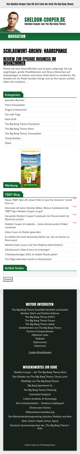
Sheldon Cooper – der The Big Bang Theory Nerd (40, 372)
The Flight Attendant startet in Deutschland (28, 259)
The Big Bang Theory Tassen (40, 320)
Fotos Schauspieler (15, 104)
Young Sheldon (13, 138)
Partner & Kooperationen (40, 331)
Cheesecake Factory (40, 407)
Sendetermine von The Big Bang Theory (40, 327)
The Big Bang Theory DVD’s (40, 316)
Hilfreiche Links (40, 334)
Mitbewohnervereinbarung (40, 412)
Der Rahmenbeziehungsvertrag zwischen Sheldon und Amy (40, 416)
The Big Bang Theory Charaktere (22, 123)
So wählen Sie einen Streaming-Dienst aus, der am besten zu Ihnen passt (37, 238)
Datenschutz (40, 342)
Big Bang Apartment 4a (40, 385)
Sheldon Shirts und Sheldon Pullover (40, 313)
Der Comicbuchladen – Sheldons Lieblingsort (40, 403)
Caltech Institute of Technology (40, 398)
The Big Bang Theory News (19, 128)
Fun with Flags (12, 114)
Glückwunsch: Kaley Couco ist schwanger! (27, 249)
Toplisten (40, 338)
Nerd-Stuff (10, 119)
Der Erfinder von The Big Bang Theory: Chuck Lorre (40, 376)
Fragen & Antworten (16, 109)
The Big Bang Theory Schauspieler (23, 133)
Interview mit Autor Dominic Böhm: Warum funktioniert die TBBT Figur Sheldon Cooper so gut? (37, 209)
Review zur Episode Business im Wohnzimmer (29, 61)
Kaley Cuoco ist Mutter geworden (23, 232)
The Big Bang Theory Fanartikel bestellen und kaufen (40, 309)
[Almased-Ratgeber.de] (30, 187)
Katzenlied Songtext (40, 394)
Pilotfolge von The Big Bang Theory (40, 381)
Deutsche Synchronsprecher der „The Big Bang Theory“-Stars (40, 427)
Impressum (40, 345)
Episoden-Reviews (14, 100)
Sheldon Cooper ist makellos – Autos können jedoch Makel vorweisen (36, 225)
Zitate (8, 142)
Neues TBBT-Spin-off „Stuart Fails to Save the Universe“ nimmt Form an (38, 201)
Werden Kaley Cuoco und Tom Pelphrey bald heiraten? (34, 244)
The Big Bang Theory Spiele (40, 324)
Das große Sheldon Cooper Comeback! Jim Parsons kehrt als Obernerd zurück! (37, 217)
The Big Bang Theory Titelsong (40, 389)
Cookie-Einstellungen (40, 352)
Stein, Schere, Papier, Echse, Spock (40, 420)
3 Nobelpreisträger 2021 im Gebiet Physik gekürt (31, 254)
